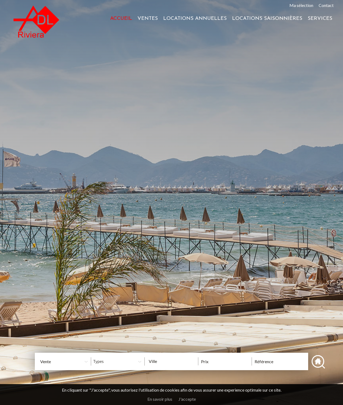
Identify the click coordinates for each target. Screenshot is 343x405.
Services (320, 18)
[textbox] (175, 361)
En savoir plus (159, 399)
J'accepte (187, 399)
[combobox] (171, 361)
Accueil (121, 18)
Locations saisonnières (267, 18)
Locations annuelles (195, 18)
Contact (326, 5)
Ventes (147, 18)
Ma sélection (301, 5)
